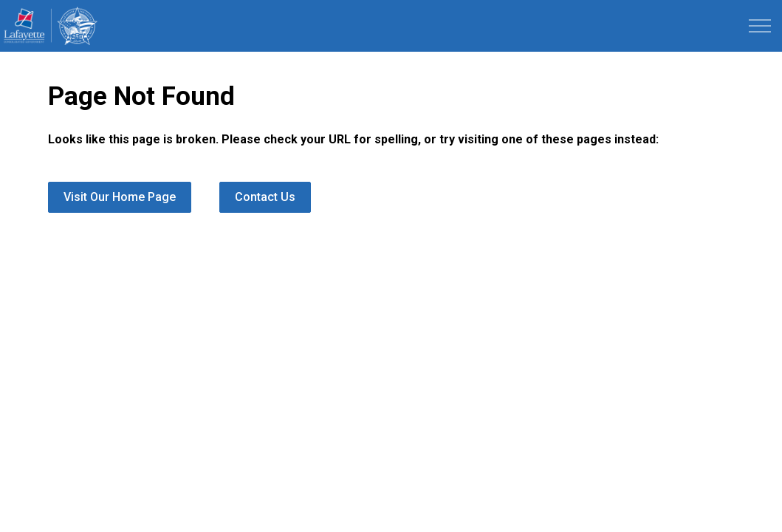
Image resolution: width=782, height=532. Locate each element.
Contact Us (265, 197)
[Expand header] (760, 26)
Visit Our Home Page (120, 197)
